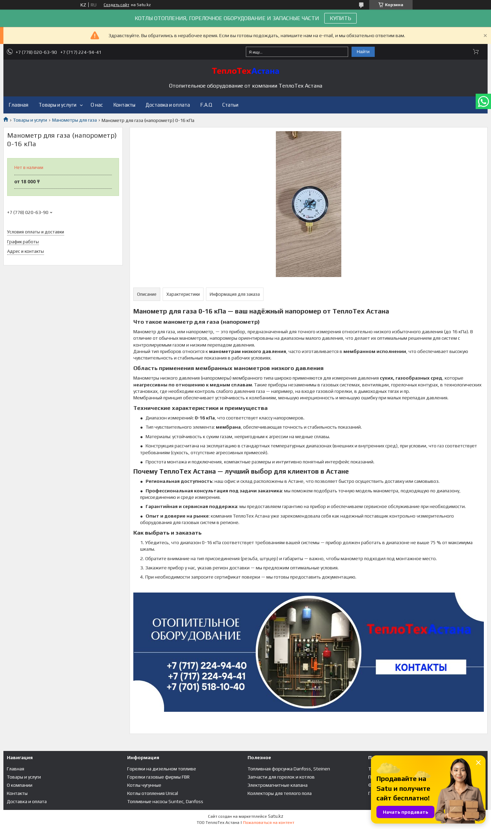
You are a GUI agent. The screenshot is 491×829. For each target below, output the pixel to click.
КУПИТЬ (340, 18)
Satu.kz (275, 816)
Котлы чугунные (144, 785)
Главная (18, 105)
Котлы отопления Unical (152, 793)
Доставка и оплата (168, 105)
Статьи (230, 105)
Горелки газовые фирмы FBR (158, 777)
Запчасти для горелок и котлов (281, 777)
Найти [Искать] (363, 51)
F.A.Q (206, 105)
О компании (19, 785)
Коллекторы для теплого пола (280, 793)
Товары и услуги (57, 105)
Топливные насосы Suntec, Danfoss (165, 801)
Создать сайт (116, 4)
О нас (97, 105)
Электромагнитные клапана (278, 785)
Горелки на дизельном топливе (161, 768)
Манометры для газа (74, 120)
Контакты (124, 105)
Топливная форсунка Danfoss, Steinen (289, 768)
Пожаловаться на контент (268, 822)
